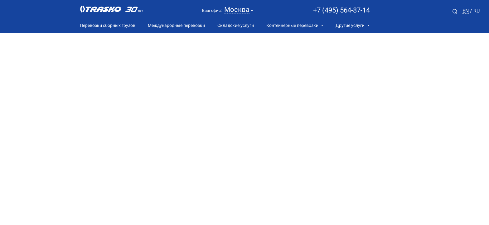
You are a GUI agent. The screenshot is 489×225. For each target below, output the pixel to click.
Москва (236, 9)
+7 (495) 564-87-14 (341, 10)
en (465, 11)
